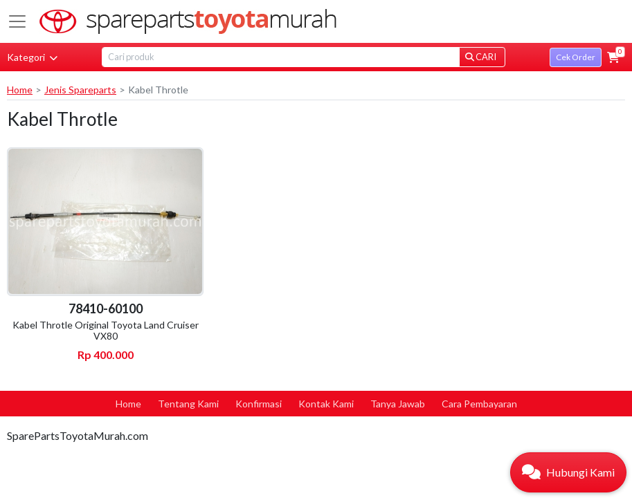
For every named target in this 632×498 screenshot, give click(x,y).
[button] (613, 57)
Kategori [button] (32, 57)
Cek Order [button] (575, 57)
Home (20, 89)
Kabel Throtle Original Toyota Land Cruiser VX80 (105, 330)
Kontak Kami (326, 403)
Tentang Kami (188, 403)
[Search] (281, 57)
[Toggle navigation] (17, 21)
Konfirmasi (258, 403)
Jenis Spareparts (80, 89)
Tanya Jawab (397, 403)
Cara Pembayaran (479, 403)
